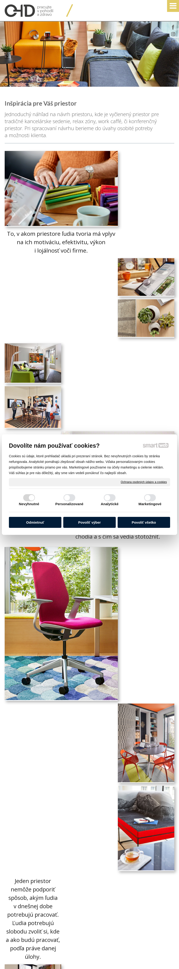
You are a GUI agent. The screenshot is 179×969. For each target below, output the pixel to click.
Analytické (110, 504)
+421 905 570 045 (111, 866)
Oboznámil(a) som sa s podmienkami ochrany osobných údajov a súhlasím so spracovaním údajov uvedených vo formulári (51, 910)
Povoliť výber (89, 522)
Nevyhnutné (29, 504)
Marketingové (149, 504)
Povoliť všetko (144, 522)
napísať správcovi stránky (99, 958)
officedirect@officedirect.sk (118, 880)
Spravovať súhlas (87, 962)
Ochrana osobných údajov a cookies (144, 481)
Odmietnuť (35, 522)
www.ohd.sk (108, 894)
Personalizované (69, 504)
